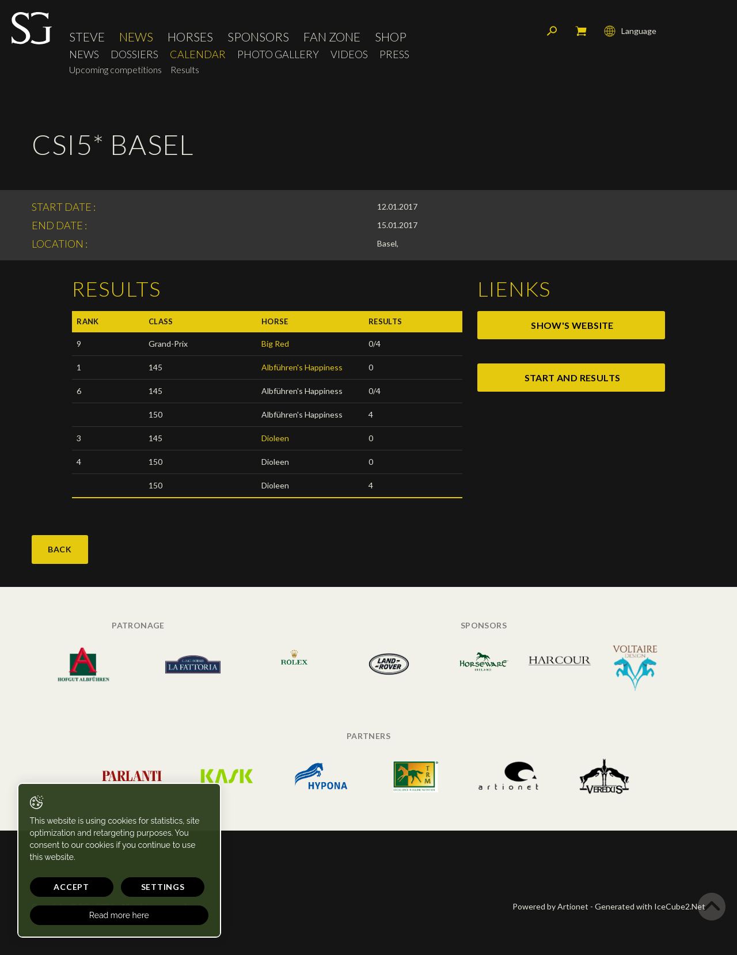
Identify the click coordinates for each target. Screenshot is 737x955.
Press (394, 55)
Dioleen (275, 438)
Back (60, 549)
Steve (87, 37)
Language (630, 31)
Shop (391, 37)
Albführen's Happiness (302, 367)
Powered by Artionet (550, 906)
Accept (67, 887)
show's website (572, 325)
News (136, 37)
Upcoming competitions (115, 70)
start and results (573, 377)
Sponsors (258, 37)
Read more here (110, 915)
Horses (190, 37)
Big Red (275, 343)
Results (184, 70)
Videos (349, 55)
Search (552, 31)
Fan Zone (331, 37)
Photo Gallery (278, 55)
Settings (150, 887)
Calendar (198, 55)
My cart (581, 31)
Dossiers (134, 55)
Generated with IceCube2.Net (650, 906)
